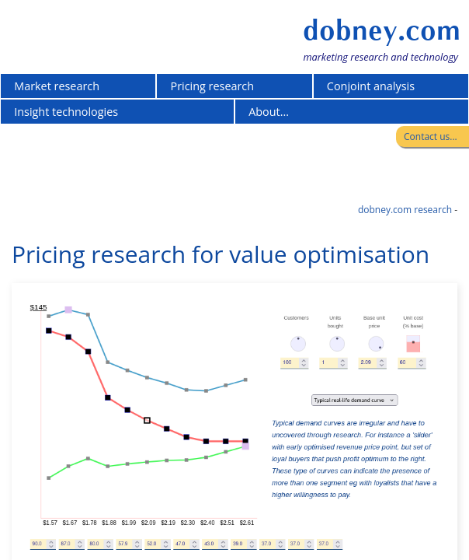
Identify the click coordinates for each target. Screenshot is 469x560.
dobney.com (381, 30)
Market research (56, 86)
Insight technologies (66, 111)
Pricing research (213, 86)
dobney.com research (405, 209)
